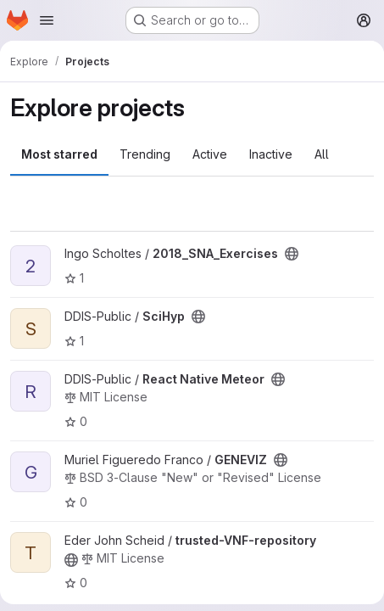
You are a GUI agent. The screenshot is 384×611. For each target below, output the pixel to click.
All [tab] (321, 154)
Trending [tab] (145, 154)
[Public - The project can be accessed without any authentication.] (291, 254)
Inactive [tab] (270, 154)
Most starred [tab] (59, 154)
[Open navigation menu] (46, 20)
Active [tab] (209, 154)
